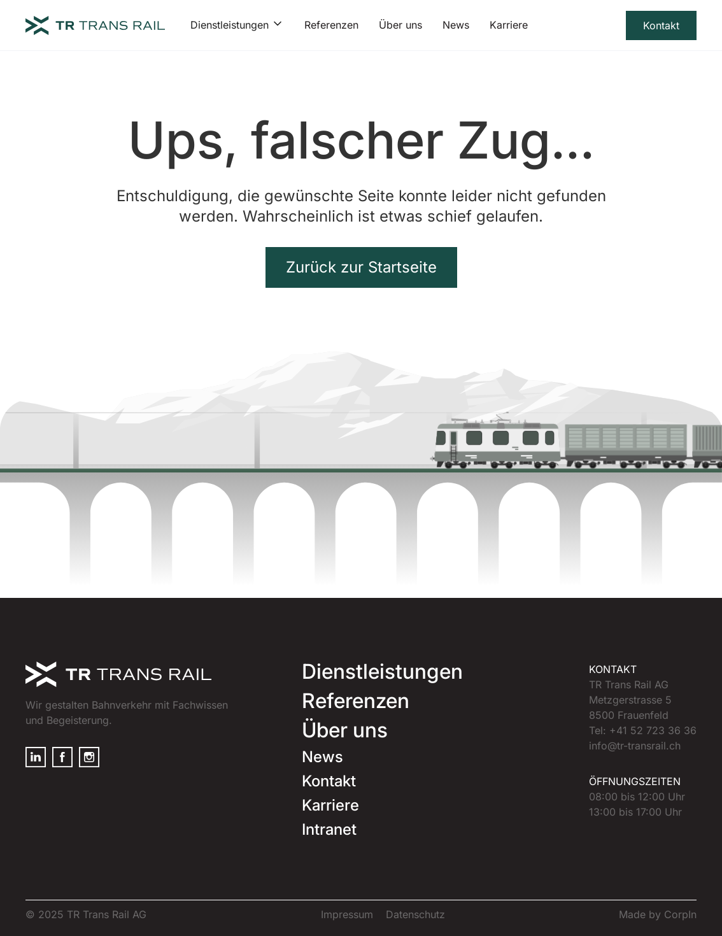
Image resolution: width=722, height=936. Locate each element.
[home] (95, 25)
